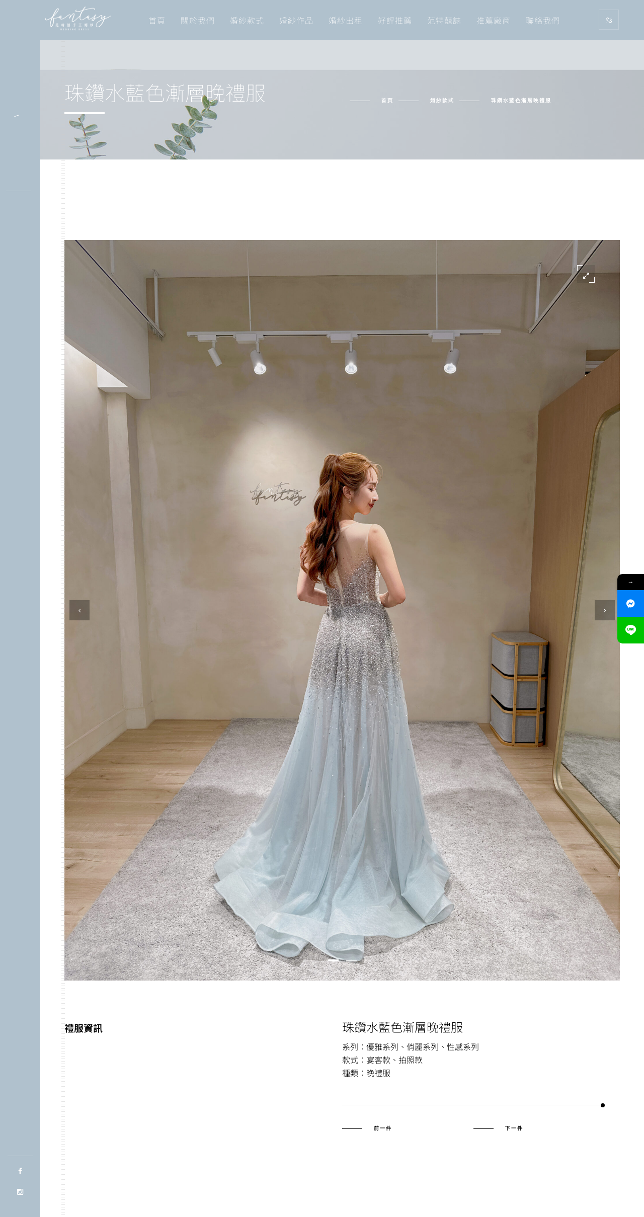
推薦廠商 (493, 20)
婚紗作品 (296, 20)
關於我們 (198, 20)
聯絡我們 (543, 20)
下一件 (514, 1128)
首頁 (157, 20)
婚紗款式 (247, 20)
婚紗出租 (346, 20)
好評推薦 (395, 20)
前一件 (383, 1128)
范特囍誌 (444, 20)
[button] (333, 960)
